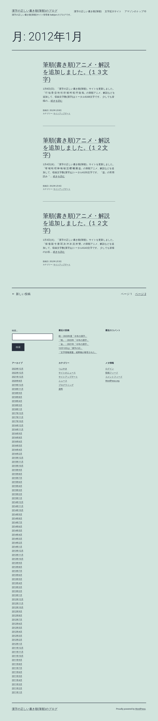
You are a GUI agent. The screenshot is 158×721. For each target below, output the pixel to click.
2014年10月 (17, 510)
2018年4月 (17, 401)
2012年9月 (17, 611)
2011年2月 (17, 688)
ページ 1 (126, 294)
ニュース (63, 381)
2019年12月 (17, 385)
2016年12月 (17, 425)
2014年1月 (17, 546)
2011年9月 (17, 660)
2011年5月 (17, 676)
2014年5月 (17, 530)
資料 (61, 389)
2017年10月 (17, 421)
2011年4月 (17, 680)
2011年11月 (17, 652)
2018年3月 (17, 405)
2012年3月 (17, 635)
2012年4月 (17, 631)
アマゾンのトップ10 (135, 11)
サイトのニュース (67, 373)
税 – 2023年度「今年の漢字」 (73, 336)
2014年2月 (17, 542)
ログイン (109, 368)
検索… (15, 330)
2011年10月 (17, 656)
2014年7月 (17, 522)
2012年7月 (17, 619)
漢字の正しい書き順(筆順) (88, 11)
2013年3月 (17, 587)
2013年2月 (17, 591)
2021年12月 (17, 377)
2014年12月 (17, 502)
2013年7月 (17, 571)
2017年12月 (17, 413)
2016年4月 (17, 449)
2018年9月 (17, 393)
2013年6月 (17, 575)
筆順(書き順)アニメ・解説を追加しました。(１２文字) (76, 147)
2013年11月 (17, 555)
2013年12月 (17, 550)
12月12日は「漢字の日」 (71, 348)
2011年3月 (17, 684)
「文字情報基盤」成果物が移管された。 (78, 352)
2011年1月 (17, 692)
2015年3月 (17, 490)
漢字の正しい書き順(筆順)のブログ (35, 10)
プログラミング (66, 385)
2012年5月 (17, 627)
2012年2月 (17, 639)
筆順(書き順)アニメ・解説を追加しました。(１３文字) (76, 72)
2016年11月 (17, 429)
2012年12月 (17, 599)
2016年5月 (17, 445)
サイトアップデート (61, 114)
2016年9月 (17, 433)
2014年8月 (17, 518)
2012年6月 (17, 623)
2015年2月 (17, 494)
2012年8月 (17, 615)
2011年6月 (17, 672)
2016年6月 (17, 441)
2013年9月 (17, 563)
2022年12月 (17, 373)
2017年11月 (17, 417)
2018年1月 (17, 409)
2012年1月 (17, 644)
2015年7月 (17, 478)
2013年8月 (17, 567)
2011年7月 (17, 668)
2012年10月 (17, 607)
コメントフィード (113, 377)
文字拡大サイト (113, 11)
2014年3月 (17, 538)
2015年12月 (17, 457)
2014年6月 (17, 526)
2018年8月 (17, 397)
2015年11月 (17, 461)
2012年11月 (17, 603)
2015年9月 (17, 470)
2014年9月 (17, 514)
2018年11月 (17, 389)
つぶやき (63, 368)
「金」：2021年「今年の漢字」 (74, 344)
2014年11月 (17, 506)
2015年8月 (17, 474)
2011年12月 (17, 648)
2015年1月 (17, 498)
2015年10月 (17, 465)
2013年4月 (17, 583)
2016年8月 (17, 437)
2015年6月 (17, 482)
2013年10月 (17, 559)
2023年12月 (17, 368)
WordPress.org (112, 381)
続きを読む (57, 101)
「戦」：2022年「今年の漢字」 (74, 340)
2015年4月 (17, 486)
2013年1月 (17, 595)
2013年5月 (17, 579)
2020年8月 (17, 381)
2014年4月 (17, 534)
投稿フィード (111, 373)
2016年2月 (17, 453)
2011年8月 (17, 664)
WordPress (140, 709)
